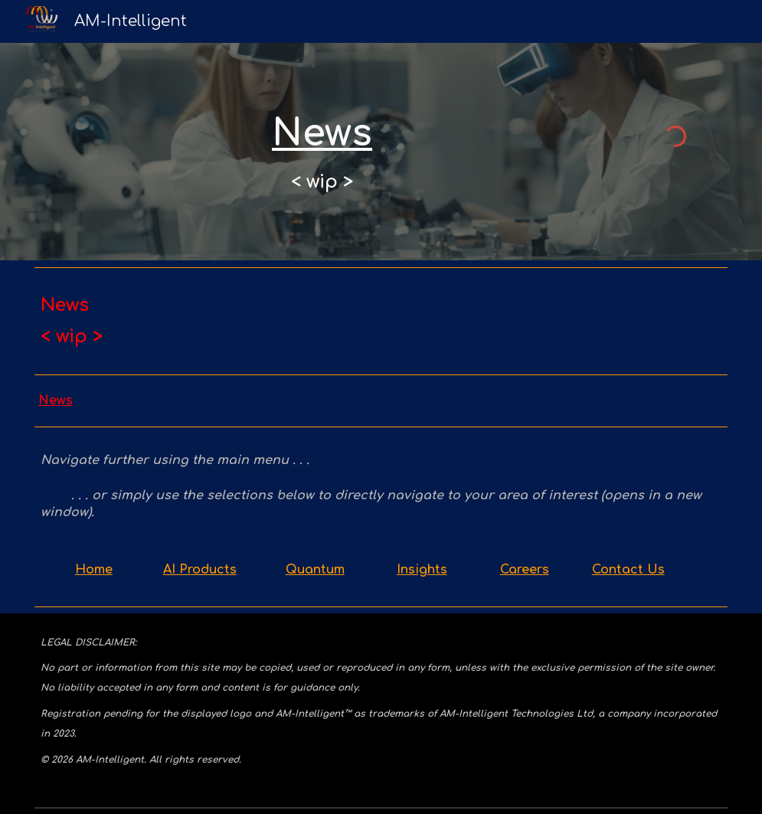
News (55, 400)
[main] (322, 151)
